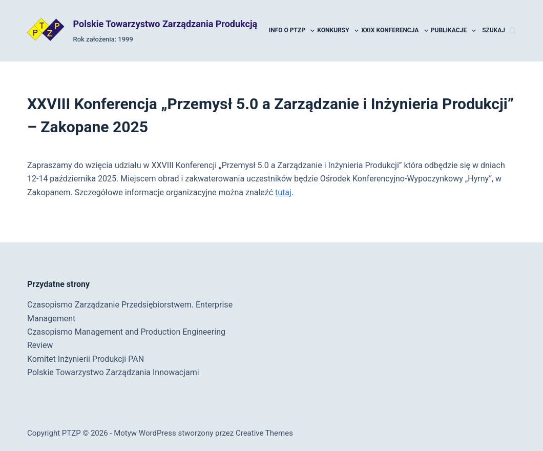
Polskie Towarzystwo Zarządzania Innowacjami (113, 372)
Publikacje (454, 31)
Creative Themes (264, 433)
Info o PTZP (292, 31)
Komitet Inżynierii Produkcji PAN (85, 359)
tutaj (283, 192)
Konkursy (338, 31)
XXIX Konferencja (395, 31)
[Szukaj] (499, 31)
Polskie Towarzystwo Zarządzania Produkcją (165, 23)
